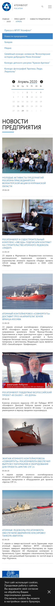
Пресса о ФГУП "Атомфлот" (18, 30)
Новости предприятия (40, 19)
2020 (9, 21)
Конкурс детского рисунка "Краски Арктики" (27, 62)
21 (18, 106)
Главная (5, 19)
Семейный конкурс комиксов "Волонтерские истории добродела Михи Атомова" (27, 55)
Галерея (8, 42)
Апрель (19, 21)
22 (23, 106)
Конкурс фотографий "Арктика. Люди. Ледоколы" (23, 70)
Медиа (7, 47)
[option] (10, 574)
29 (23, 111)
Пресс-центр (19, 19)
